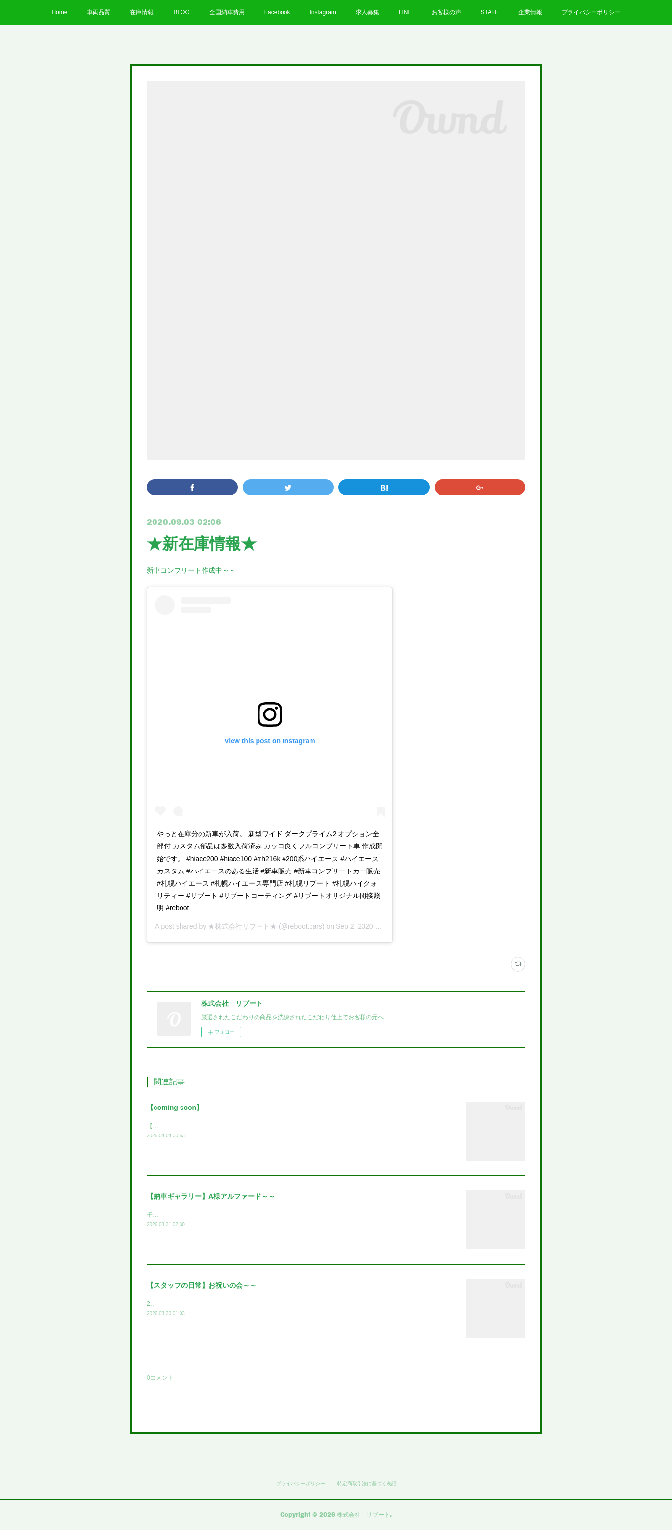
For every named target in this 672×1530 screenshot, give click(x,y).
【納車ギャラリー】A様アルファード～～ (211, 1196)
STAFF (490, 12)
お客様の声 (446, 12)
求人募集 (367, 12)
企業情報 (530, 12)
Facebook (277, 12)
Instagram (323, 12)
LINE (405, 12)
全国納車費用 (227, 12)
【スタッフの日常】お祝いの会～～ (202, 1285)
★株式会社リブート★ (242, 926)
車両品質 (98, 12)
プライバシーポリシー (591, 12)
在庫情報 (142, 12)
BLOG (181, 12)
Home (59, 12)
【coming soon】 (175, 1107)
